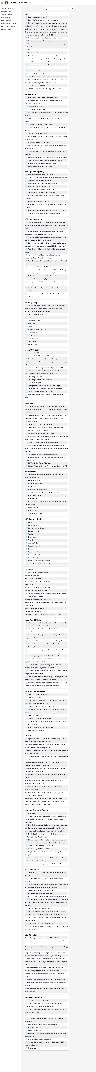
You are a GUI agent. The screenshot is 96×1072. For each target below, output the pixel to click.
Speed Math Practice (7, 20)
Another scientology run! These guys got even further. (45, 38)
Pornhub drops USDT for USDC (38, 849)
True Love (31, 813)
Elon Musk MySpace (35, 383)
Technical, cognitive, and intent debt (40, 166)
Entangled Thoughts (34, 555)
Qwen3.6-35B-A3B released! (37, 694)
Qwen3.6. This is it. (34, 715)
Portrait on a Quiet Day (35, 552)
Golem (30, 522)
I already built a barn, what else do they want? (43, 454)
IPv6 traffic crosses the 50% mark (36, 590)
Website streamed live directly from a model (42, 163)
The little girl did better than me (38, 53)
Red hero (31, 534)
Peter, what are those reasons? (38, 65)
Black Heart (32, 537)
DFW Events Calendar (8, 26)
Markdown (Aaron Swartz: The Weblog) (41, 175)
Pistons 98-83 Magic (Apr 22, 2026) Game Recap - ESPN (44, 798)
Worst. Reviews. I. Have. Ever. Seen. (40, 71)
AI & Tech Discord (6, 14)
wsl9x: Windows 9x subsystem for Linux (38, 581)
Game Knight (32, 525)
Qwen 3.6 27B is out (34, 697)
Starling (30, 549)
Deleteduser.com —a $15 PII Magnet (37, 572)
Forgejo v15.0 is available (33, 578)
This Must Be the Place (35, 483)
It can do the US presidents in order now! (41, 353)
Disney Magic (32, 332)
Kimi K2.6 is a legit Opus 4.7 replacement (41, 706)
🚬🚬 (30, 1015)
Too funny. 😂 (32, 344)
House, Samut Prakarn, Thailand (39, 564)
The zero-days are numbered (34, 608)
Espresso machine (34, 531)
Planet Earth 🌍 (33, 558)
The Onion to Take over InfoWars (39, 142)
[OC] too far (32, 341)
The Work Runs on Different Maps (39, 186)
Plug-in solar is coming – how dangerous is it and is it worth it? (45, 953)
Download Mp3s (6, 11)
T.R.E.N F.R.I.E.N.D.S (35, 1030)
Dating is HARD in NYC (36, 74)
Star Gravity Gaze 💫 (35, 498)
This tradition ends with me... (37, 329)
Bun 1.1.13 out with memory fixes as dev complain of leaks (47, 178)
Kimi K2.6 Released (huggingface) (39, 718)
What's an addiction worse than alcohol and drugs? (45, 641)
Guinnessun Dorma (34, 320)
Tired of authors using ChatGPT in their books (43, 1024)
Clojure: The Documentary (33, 611)
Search (71, 8)
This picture (32, 486)
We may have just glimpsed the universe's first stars (42, 971)
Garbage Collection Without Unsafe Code (41, 189)
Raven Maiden (33, 507)
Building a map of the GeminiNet (39, 201)
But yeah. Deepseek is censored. (39, 1000)
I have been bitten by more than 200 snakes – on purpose (44, 968)
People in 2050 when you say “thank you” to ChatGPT (46, 368)
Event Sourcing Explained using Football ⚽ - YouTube (46, 210)
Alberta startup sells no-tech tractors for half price (44, 97)
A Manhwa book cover (35, 513)
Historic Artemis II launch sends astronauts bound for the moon (45, 959)
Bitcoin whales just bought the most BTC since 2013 (45, 864)
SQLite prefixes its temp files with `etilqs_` (39, 587)
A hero (30, 50)
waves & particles (31, 584)
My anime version (34, 480)
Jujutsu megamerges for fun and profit (37, 599)
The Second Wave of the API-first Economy (42, 184)
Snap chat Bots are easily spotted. (39, 1039)
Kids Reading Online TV (8, 23)
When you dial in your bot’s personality (41, 727)
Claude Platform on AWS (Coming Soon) (41, 923)
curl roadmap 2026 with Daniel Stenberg (41, 192)
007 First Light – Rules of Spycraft (39, 463)
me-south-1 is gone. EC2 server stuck (40, 890)
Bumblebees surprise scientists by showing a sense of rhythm (45, 980)
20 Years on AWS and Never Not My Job (41, 893)
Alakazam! (31, 323)
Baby (30, 317)
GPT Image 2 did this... (35, 377)
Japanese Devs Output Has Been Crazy (41, 424)
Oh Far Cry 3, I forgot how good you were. (42, 433)
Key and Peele (33, 338)
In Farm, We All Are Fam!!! (37, 86)
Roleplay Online (6, 29)
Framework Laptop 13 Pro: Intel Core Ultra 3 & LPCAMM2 (44, 614)
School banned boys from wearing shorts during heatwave (47, 77)
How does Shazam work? (36, 109)
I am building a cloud (35, 106)
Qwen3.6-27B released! (36, 730)
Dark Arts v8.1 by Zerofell (36, 528)
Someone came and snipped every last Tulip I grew (45, 89)
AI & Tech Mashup (7, 8)
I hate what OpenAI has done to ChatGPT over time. (45, 389)
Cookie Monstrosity (34, 546)
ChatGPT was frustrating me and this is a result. (44, 492)
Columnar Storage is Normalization (39, 181)
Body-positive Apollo (34, 495)
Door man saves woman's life (38, 17)
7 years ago (32, 1048)
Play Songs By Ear (7, 17)
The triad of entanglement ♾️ (37, 489)
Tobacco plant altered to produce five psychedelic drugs (43, 956)
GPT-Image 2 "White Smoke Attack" (40, 380)
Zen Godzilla (32, 510)
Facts (30, 68)
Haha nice (31, 335)
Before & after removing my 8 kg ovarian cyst (43, 20)
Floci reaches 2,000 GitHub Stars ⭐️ (40, 908)
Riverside (31, 540)
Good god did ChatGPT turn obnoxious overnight (44, 386)
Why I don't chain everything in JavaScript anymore (45, 213)
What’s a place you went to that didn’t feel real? (43, 656)
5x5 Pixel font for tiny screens (38, 133)
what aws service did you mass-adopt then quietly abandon (47, 896)
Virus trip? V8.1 (33, 543)
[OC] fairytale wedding (35, 314)
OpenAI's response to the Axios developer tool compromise (47, 157)
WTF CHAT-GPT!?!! (34, 1027)
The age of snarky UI (32, 575)
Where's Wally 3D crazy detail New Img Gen (42, 356)
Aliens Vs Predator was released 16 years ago (43, 442)
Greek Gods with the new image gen (40, 392)
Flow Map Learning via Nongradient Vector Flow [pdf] (45, 160)
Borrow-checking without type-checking (41, 124)
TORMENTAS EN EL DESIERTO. (39, 561)
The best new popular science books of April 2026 (41, 938)
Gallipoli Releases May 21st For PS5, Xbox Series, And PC (47, 466)
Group (30, 326)
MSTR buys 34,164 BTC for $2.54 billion (41, 846)
